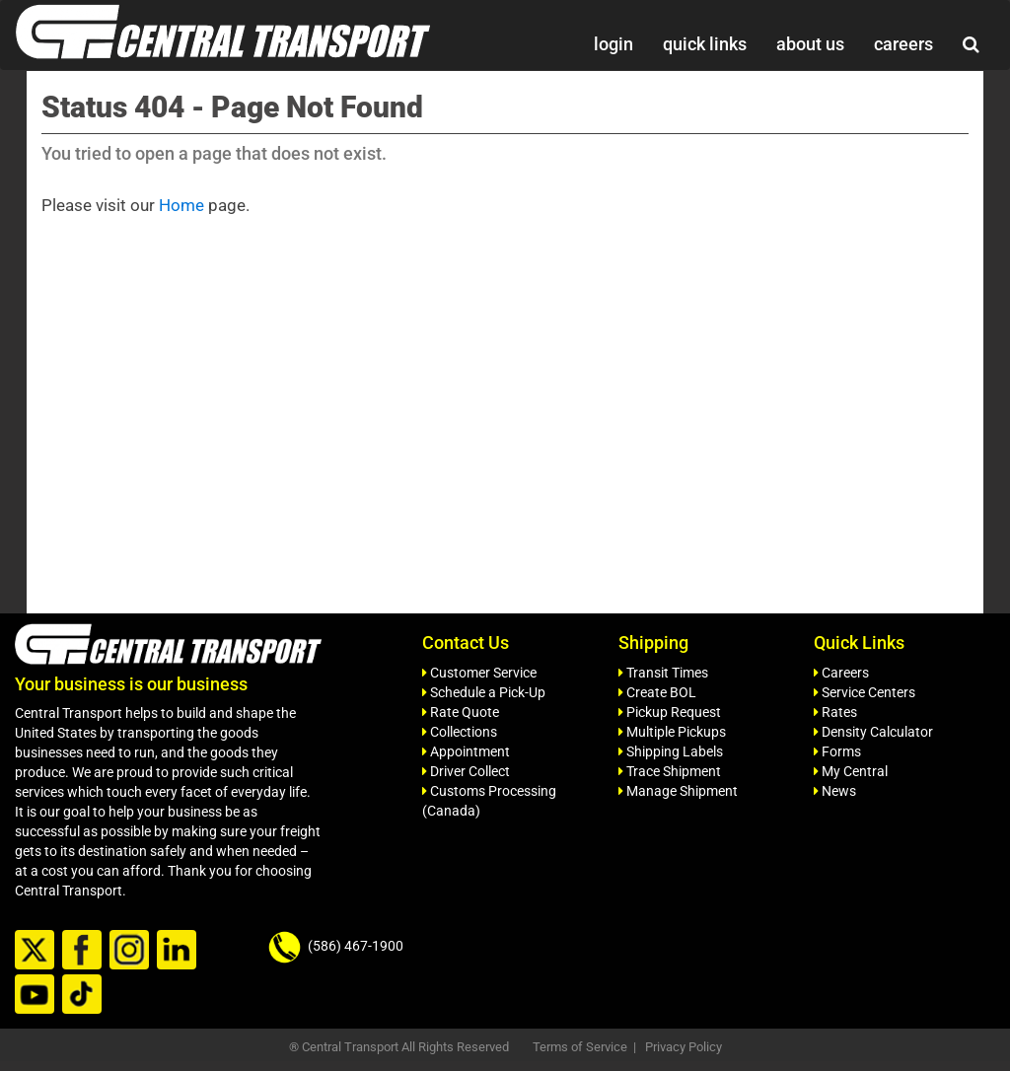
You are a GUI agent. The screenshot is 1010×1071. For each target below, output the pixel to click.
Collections (459, 732)
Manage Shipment (678, 791)
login (613, 44)
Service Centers (864, 692)
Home (181, 205)
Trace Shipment (669, 771)
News (835, 791)
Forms (837, 751)
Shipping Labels (670, 751)
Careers (841, 672)
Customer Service (479, 672)
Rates (835, 712)
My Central (851, 771)
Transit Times (663, 672)
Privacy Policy (683, 1046)
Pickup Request (669, 712)
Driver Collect (466, 771)
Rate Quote (460, 712)
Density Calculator (873, 732)
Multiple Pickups (672, 732)
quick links (705, 44)
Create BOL (657, 692)
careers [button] (903, 44)
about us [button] (810, 44)
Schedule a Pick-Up (483, 692)
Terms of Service (580, 1046)
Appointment (466, 751)
